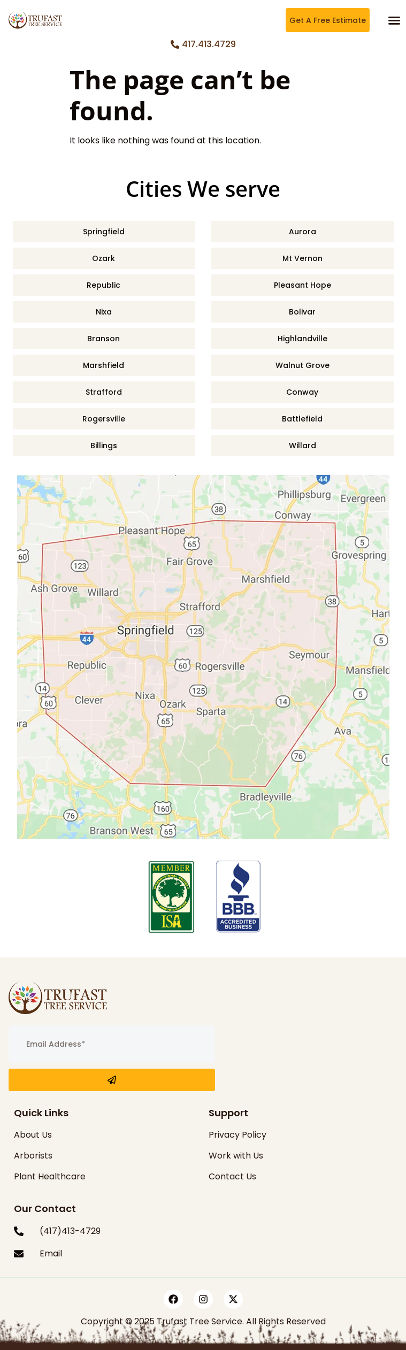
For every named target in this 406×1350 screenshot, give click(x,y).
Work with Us (236, 1155)
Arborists (33, 1155)
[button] (394, 20)
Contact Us (232, 1176)
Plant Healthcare (50, 1176)
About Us (33, 1135)
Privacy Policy (237, 1135)
